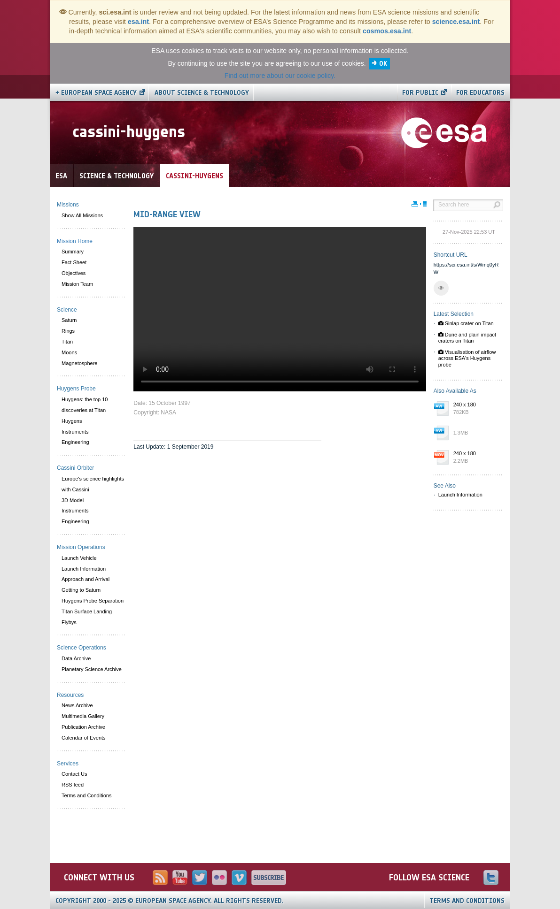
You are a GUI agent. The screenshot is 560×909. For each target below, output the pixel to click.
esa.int (138, 21)
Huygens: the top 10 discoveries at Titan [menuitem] (85, 405)
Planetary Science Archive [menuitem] (92, 669)
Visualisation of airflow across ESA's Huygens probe (467, 358)
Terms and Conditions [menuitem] (86, 795)
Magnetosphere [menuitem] (79, 363)
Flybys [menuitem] (69, 622)
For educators (480, 93)
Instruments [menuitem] (75, 432)
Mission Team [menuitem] (77, 284)
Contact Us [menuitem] (74, 774)
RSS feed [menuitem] (73, 784)
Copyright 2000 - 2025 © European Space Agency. (169, 901)
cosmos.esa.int (387, 31)
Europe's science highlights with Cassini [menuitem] (93, 484)
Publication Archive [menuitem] (83, 727)
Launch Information (460, 494)
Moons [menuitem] (69, 352)
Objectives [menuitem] (74, 273)
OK (383, 64)
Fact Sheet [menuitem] (74, 262)
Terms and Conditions (467, 901)
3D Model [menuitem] (73, 500)
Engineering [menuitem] (75, 442)
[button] (441, 288)
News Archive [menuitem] (77, 705)
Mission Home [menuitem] (75, 241)
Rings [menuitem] (68, 331)
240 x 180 (475, 409)
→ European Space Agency (96, 93)
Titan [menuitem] (67, 341)
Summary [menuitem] (73, 251)
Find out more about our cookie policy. (280, 75)
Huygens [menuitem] (72, 421)
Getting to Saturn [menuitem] (81, 590)
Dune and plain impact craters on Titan (467, 338)
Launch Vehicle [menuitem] (79, 558)
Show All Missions (82, 215)
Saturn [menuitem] (69, 320)
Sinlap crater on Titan (466, 323)
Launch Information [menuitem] (84, 569)
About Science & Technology (202, 93)
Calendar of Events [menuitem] (84, 738)
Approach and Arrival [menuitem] (85, 579)
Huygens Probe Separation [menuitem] (93, 600)
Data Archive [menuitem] (76, 658)
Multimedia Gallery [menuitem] (83, 716)
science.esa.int (456, 21)
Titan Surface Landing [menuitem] (87, 611)
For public (420, 93)
